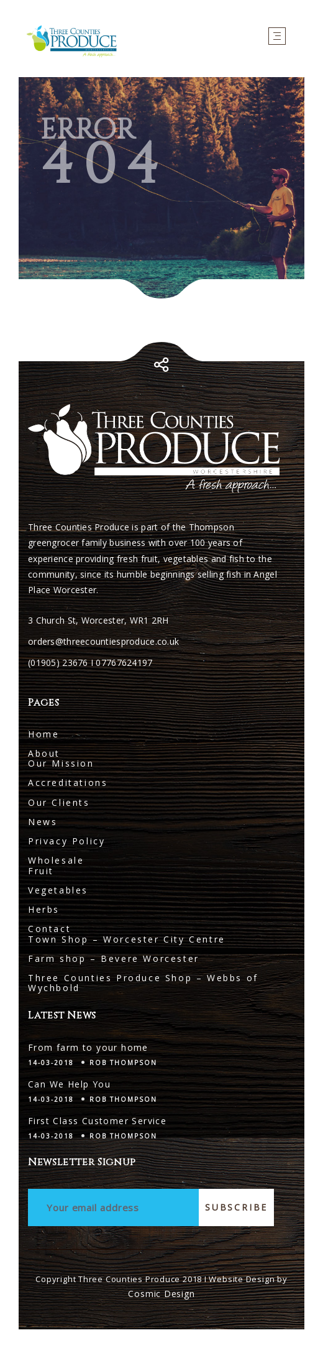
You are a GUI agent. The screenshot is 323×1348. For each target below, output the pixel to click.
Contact (49, 929)
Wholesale (56, 860)
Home (43, 734)
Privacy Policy (66, 841)
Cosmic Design (161, 1294)
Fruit (41, 871)
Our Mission (61, 763)
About (44, 753)
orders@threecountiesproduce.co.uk (103, 641)
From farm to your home (88, 1047)
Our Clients (59, 802)
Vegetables (58, 890)
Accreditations (67, 782)
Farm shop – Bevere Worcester (113, 958)
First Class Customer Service (97, 1121)
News (42, 822)
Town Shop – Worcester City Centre (126, 939)
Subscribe (236, 1207)
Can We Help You (69, 1084)
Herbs (44, 909)
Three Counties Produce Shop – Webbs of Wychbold (143, 983)
